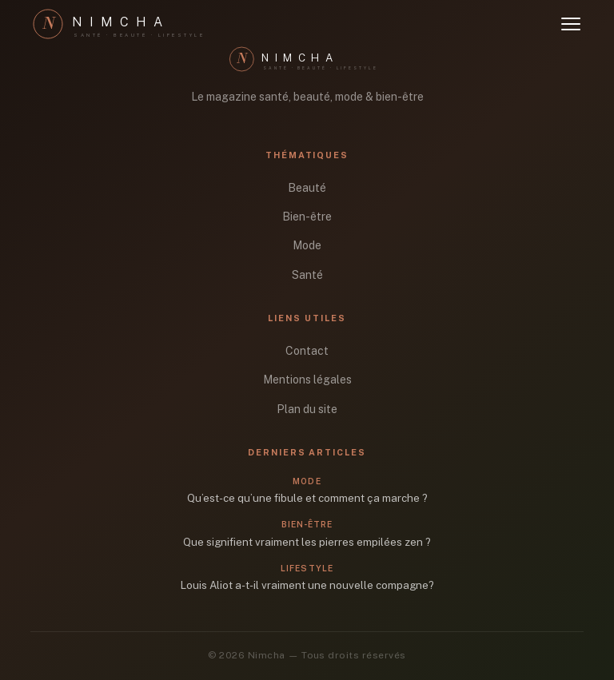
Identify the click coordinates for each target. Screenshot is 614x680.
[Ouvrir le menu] (571, 24)
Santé (307, 274)
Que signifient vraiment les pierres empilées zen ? (307, 541)
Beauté (307, 187)
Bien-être (307, 216)
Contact (307, 350)
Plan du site (307, 409)
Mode (307, 245)
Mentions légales (307, 379)
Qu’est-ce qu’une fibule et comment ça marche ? (307, 497)
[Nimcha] (126, 24)
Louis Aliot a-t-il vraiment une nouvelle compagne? (307, 585)
